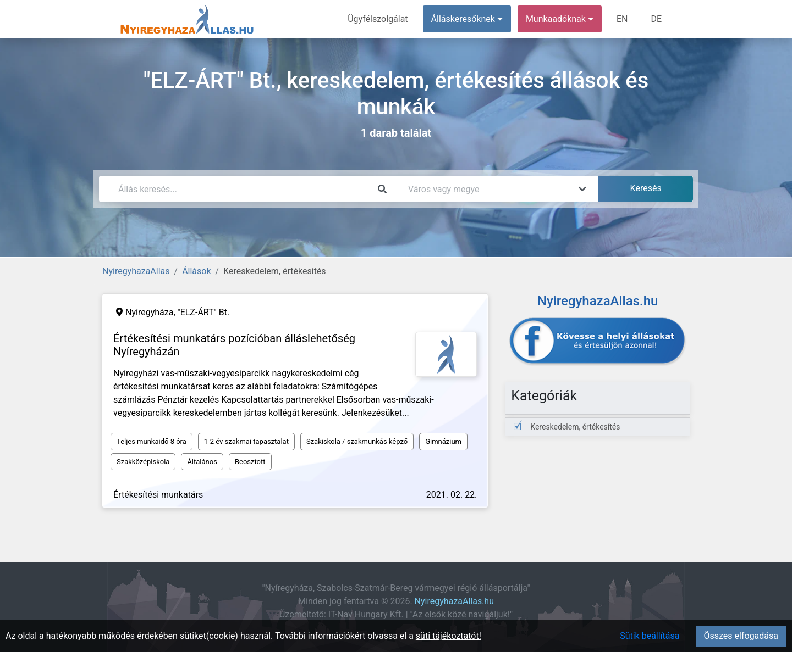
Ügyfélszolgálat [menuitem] (378, 19)
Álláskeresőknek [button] (467, 19)
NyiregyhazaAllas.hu (454, 601)
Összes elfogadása (741, 636)
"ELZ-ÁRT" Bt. (204, 312)
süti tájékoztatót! (448, 636)
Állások (196, 271)
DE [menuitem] (656, 19)
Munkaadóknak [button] (559, 19)
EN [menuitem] (622, 19)
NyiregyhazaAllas (136, 271)
